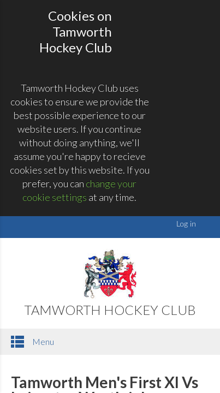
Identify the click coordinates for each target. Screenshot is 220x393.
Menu (32, 341)
